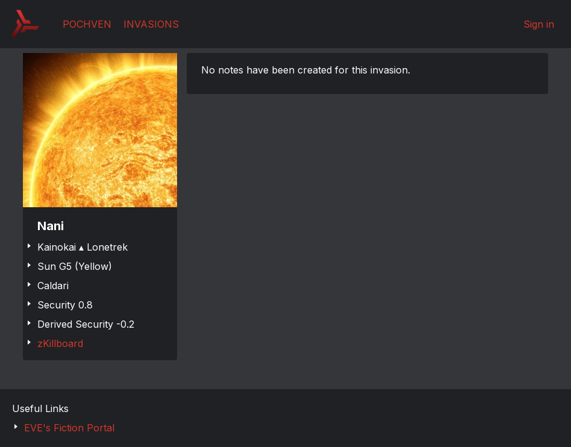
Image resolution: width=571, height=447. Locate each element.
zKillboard (60, 343)
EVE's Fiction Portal (69, 428)
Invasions (151, 24)
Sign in (538, 24)
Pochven (87, 24)
